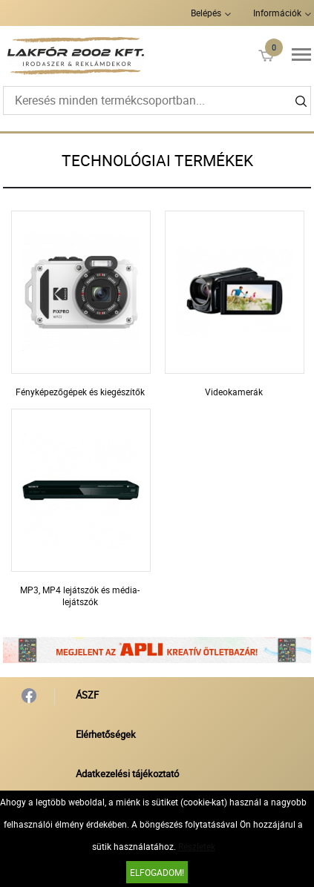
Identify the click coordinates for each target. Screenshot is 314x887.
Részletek (196, 846)
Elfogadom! (157, 872)
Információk (277, 13)
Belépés (206, 13)
